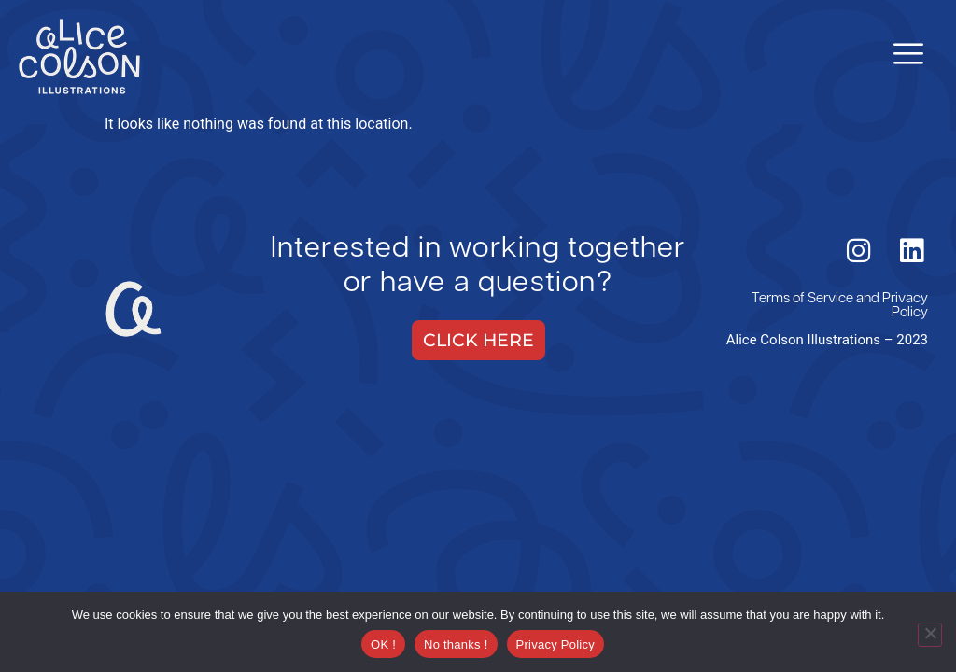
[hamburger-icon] (907, 56)
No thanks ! (456, 644)
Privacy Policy (905, 306)
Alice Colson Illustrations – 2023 (827, 339)
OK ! (383, 644)
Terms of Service (802, 299)
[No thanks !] (930, 635)
